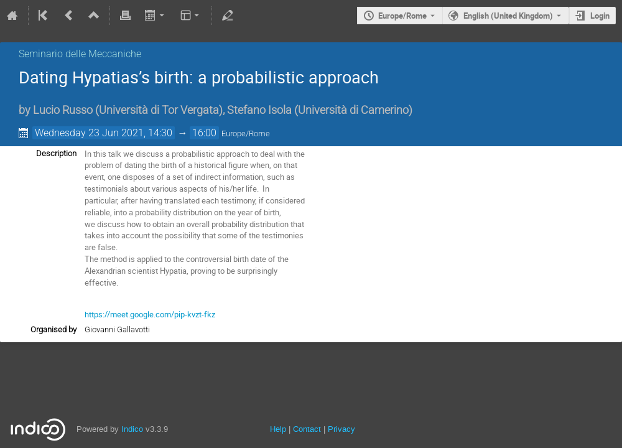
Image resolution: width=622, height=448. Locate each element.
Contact (307, 429)
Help (278, 429)
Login (600, 15)
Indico (132, 429)
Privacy (341, 429)
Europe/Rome (402, 15)
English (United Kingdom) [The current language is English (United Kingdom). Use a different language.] (508, 15)
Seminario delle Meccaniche (80, 54)
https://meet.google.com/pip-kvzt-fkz (150, 314)
